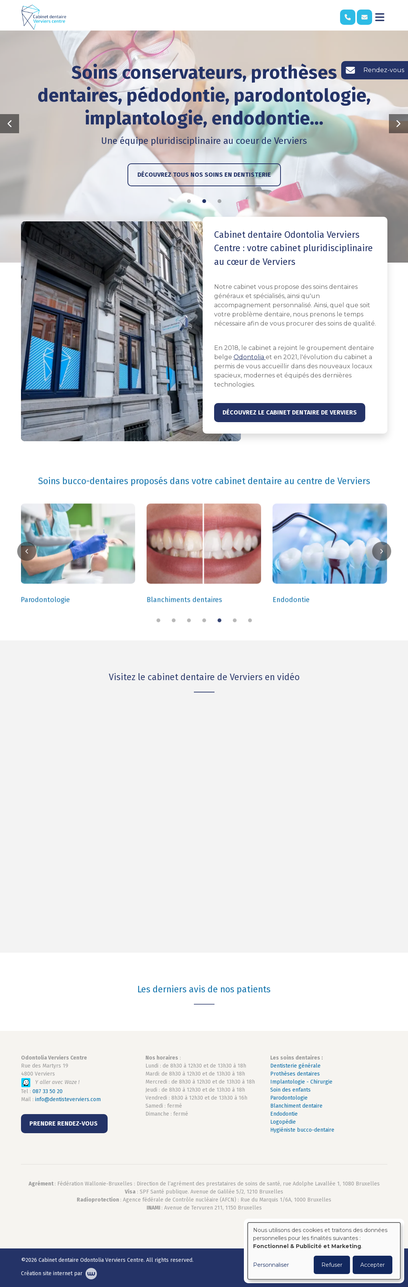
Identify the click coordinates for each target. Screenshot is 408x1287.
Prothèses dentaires (295, 1074)
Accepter (372, 1264)
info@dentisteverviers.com (68, 1099)
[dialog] (324, 1250)
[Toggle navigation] (379, 17)
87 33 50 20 (49, 1091)
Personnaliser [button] (271, 1264)
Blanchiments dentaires (184, 615)
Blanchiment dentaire (296, 1106)
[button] (9, 123)
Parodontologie (45, 615)
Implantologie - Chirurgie (301, 1082)
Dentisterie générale (295, 1066)
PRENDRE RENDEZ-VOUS (64, 1123)
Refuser (331, 1264)
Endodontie (291, 615)
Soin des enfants (290, 1090)
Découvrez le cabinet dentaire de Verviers (290, 412)
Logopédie (283, 1122)
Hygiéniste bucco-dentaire (302, 1130)
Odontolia (250, 357)
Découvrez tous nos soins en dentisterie (204, 174)
